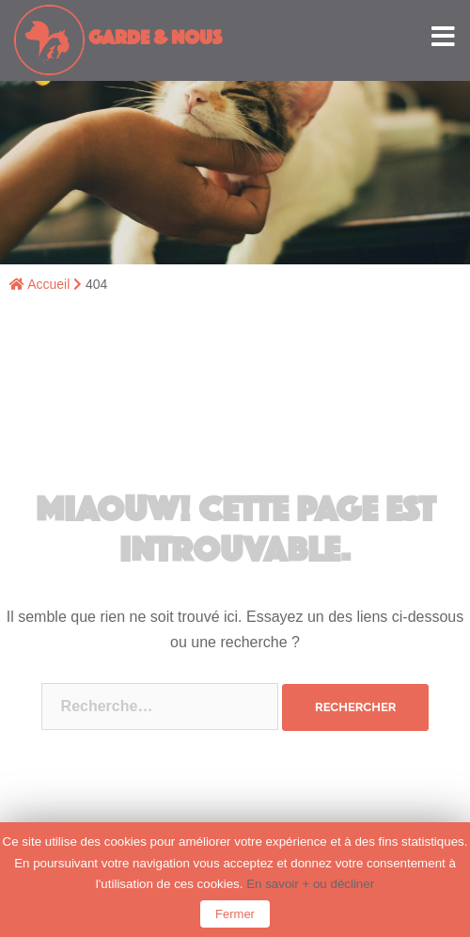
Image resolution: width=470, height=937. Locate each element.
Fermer (235, 914)
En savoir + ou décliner (310, 884)
